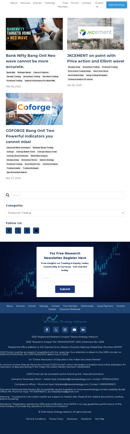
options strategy (47, 170)
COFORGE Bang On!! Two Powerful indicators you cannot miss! (34, 145)
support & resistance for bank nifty (40, 84)
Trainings (50, 3)
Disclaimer (86, 430)
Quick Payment (105, 317)
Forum (75, 3)
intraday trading (14, 80)
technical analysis (50, 175)
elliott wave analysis (39, 166)
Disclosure (72, 430)
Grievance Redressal (69, 320)
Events (100, 5)
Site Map (99, 430)
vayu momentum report (17, 183)
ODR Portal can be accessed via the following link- (54, 385)
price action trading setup (79, 80)
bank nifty (11, 76)
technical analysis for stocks (80, 88)
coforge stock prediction (17, 166)
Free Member (63, 5)
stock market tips (32, 175)
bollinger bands (24, 76)
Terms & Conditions (36, 430)
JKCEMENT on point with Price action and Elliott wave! (91, 63)
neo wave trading (50, 80)
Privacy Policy (56, 430)
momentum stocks (29, 170)
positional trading (14, 84)
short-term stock (100, 80)
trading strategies (31, 179)
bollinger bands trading (43, 158)
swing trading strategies (96, 84)
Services (25, 3)
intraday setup (74, 76)
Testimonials (87, 317)
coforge (10, 162)
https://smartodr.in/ (93, 385)
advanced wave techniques (18, 158)
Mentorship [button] (117, 4)
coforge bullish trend (25, 162)
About (14, 3)
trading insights (13, 179)
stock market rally (76, 84)
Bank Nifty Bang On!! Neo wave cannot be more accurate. (29, 63)
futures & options (41, 76)
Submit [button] (65, 300)
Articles (37, 3)
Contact (86, 3)
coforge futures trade (47, 162)
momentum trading (31, 80)
